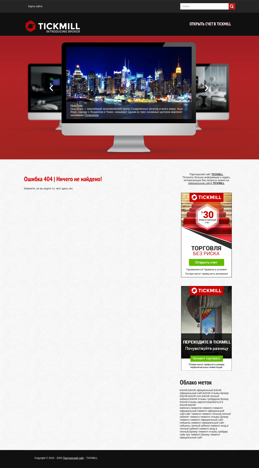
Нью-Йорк (77, 105)
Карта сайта (35, 6)
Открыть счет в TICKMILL (210, 24)
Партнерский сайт (73, 458)
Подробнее (91, 115)
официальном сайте (206, 183)
